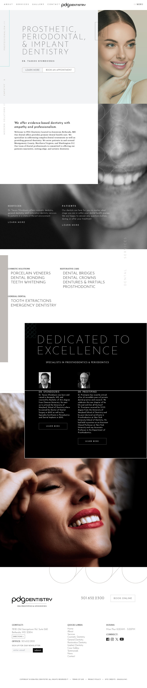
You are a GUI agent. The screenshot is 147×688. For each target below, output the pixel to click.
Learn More (32, 70)
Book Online (123, 598)
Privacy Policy (94, 679)
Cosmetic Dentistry (76, 637)
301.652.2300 (93, 598)
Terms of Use (78, 679)
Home (70, 629)
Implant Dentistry (75, 645)
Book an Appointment (59, 70)
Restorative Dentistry (77, 642)
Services (22, 4)
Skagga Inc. (122, 679)
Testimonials (72, 651)
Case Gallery (73, 648)
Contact (54, 4)
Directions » (18, 636)
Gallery (38, 4)
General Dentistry (75, 640)
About (8, 4)
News (70, 653)
